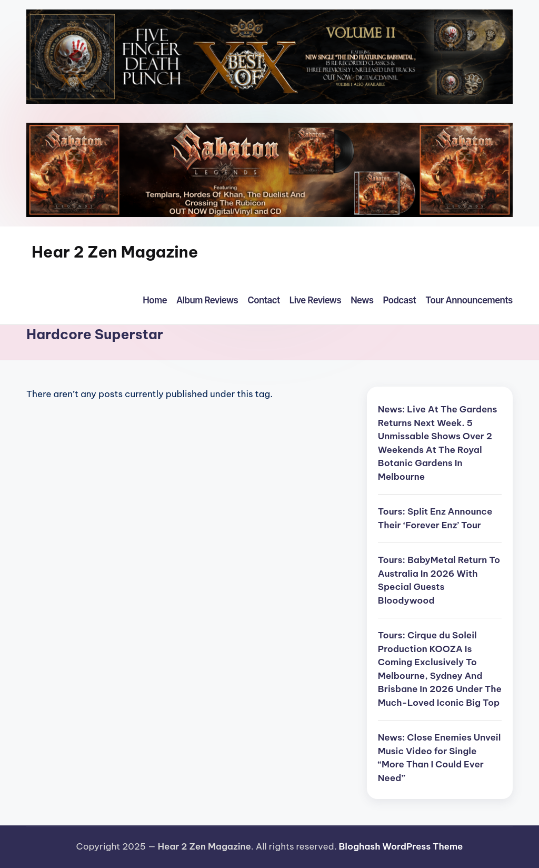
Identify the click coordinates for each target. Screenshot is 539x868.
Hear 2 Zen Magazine (115, 252)
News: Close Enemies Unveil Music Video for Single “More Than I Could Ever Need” (439, 758)
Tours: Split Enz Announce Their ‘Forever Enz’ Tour (435, 518)
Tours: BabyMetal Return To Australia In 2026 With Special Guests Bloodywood (439, 580)
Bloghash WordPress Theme (400, 846)
